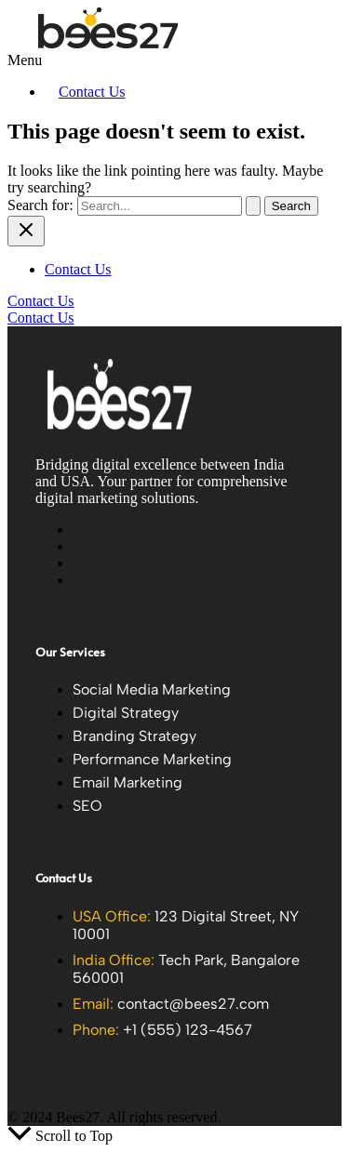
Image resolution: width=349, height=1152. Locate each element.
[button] (74, 60)
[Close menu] (26, 231)
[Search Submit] (253, 206)
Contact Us (92, 91)
